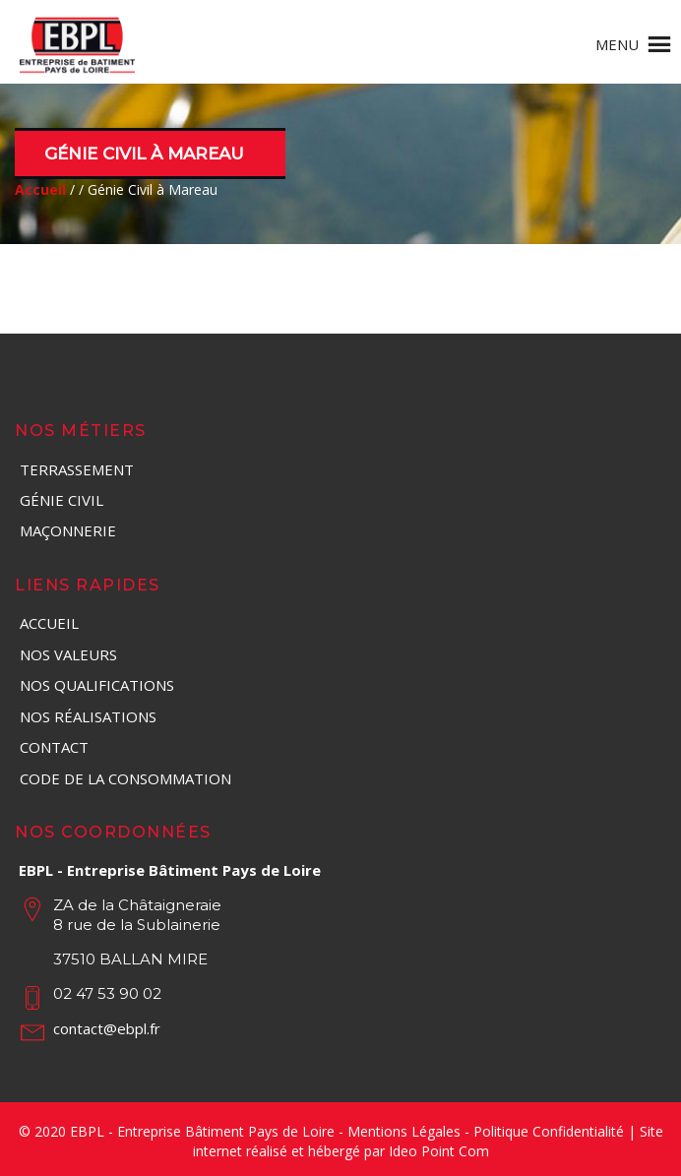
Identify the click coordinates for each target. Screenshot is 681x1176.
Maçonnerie (68, 530)
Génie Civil (61, 500)
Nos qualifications (97, 685)
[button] (617, 44)
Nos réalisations (88, 716)
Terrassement (77, 469)
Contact (54, 747)
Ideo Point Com (439, 1151)
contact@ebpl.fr (106, 1028)
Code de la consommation (125, 778)
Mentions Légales (404, 1131)
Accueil (49, 623)
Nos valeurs (68, 654)
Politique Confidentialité (548, 1131)
